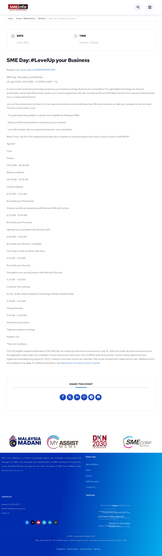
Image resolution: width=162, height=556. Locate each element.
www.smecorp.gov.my (14, 470)
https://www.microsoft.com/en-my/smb (80, 362)
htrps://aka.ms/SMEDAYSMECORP (37, 69)
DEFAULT (42, 18)
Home (10, 18)
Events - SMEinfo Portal (25, 18)
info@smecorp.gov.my (16, 508)
